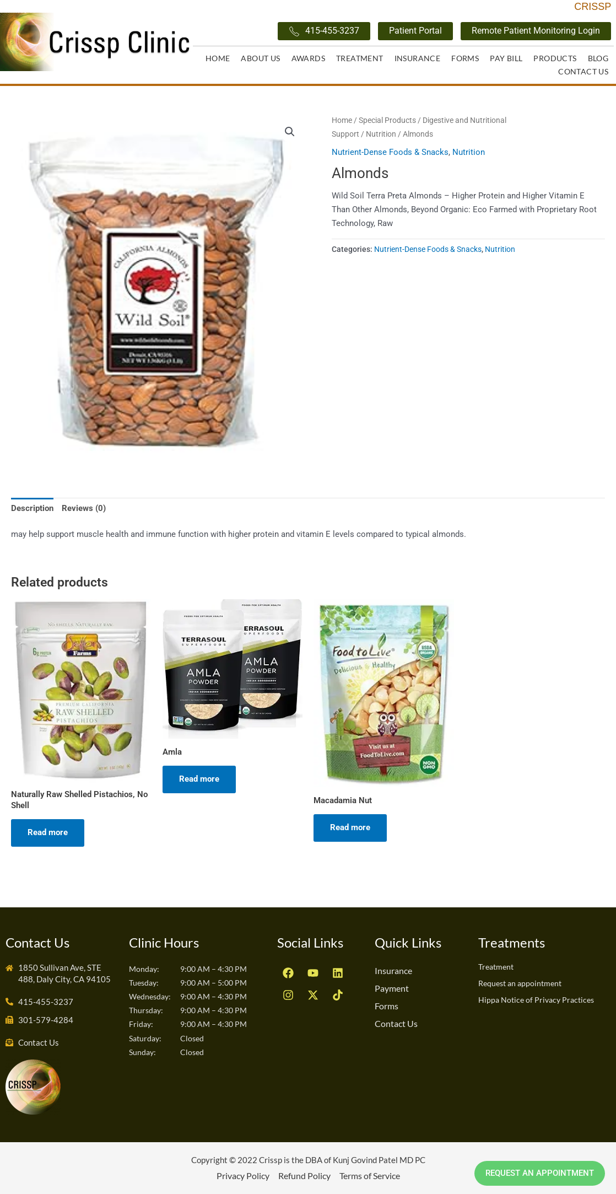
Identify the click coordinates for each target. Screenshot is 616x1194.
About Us (260, 58)
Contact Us (583, 71)
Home (218, 58)
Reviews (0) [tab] (84, 508)
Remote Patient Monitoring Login (536, 30)
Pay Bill (506, 58)
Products (554, 58)
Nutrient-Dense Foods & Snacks (390, 152)
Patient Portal (415, 30)
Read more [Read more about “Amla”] (199, 779)
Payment (392, 988)
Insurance (418, 58)
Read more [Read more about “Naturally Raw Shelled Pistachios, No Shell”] (48, 832)
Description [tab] (32, 508)
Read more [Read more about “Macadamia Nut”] (350, 827)
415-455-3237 (324, 31)
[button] (290, 132)
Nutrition (381, 134)
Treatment (359, 58)
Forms (465, 58)
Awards (308, 58)
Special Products (387, 120)
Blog (598, 58)
